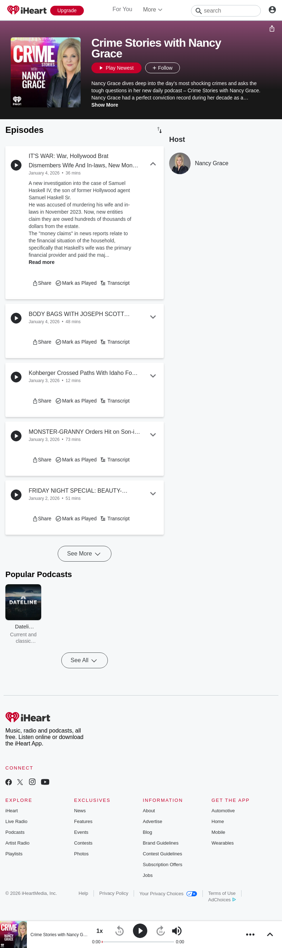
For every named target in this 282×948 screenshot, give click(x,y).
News (80, 810)
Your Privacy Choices (168, 893)
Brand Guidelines (161, 843)
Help (83, 893)
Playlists (14, 853)
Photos (81, 853)
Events (81, 832)
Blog (147, 832)
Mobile (218, 832)
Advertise (152, 821)
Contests (83, 843)
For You (122, 9)
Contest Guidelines (162, 853)
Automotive (223, 810)
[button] (187, 67)
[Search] (226, 11)
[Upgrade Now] (67, 10)
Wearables (222, 843)
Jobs (148, 875)
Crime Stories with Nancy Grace (61, 934)
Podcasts (14, 832)
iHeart (11, 810)
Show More (104, 105)
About (149, 810)
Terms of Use (222, 893)
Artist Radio (17, 843)
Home (217, 821)
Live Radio (16, 821)
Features (83, 821)
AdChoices (222, 899)
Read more (41, 262)
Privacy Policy (113, 893)
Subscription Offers (162, 864)
